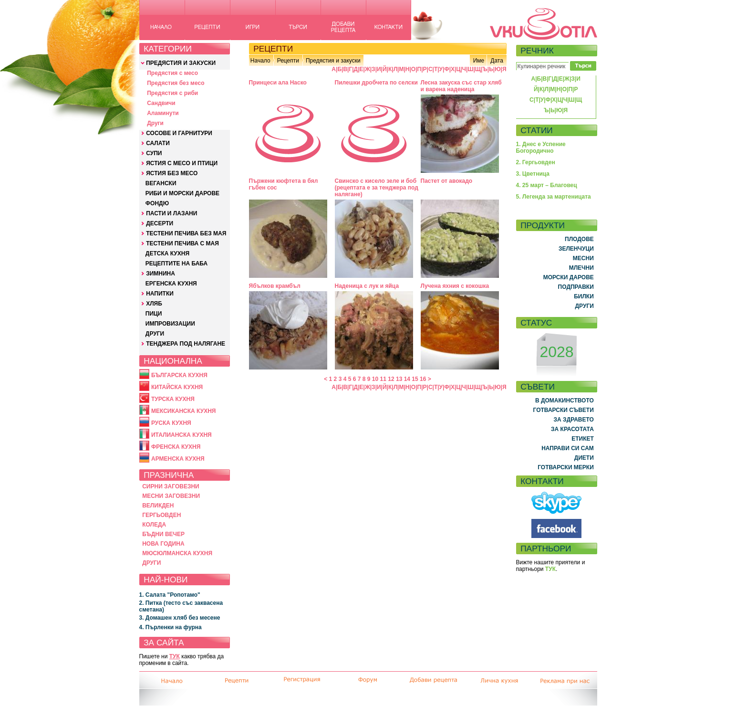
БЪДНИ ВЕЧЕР (163, 534)
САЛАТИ (158, 143)
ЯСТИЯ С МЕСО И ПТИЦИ (182, 163)
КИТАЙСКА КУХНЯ (177, 387)
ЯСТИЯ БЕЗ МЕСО (171, 173)
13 (399, 379)
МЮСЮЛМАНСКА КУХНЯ (177, 553)
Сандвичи (161, 103)
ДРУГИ (154, 333)
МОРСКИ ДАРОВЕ (568, 277)
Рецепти (288, 60)
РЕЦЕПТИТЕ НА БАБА (176, 263)
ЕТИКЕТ (582, 438)
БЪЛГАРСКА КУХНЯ (179, 375)
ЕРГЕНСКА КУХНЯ (171, 283)
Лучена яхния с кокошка (455, 286)
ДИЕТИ (584, 457)
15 (415, 379)
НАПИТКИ (160, 293)
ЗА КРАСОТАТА (572, 429)
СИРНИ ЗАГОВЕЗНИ (170, 486)
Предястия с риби (172, 93)
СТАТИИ (536, 130)
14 (407, 379)
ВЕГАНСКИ (160, 183)
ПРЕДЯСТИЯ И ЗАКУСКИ (181, 63)
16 (423, 379)
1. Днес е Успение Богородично (541, 147)
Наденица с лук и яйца (367, 286)
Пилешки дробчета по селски (376, 82)
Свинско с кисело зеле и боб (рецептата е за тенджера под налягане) (376, 188)
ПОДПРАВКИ (576, 287)
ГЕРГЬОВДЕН (161, 515)
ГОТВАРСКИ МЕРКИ (566, 467)
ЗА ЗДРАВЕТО (574, 419)
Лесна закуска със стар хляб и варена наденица (461, 86)
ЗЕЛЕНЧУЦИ (576, 248)
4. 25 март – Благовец (546, 185)
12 (391, 379)
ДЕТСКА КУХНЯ (167, 253)
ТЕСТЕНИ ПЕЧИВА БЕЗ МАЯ (186, 233)
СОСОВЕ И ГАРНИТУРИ (179, 133)
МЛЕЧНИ (581, 267)
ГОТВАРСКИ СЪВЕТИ (563, 410)
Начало (260, 60)
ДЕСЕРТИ (159, 223)
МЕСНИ (583, 258)
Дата (496, 60)
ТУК (174, 656)
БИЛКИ (584, 296)
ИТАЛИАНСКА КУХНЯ (181, 435)
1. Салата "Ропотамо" (169, 594)
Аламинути (163, 113)
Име (479, 60)
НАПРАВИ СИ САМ (567, 448)
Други (155, 123)
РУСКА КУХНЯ (171, 423)
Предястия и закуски (333, 60)
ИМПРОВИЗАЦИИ (170, 323)
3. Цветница (533, 173)
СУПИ (154, 153)
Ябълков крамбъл (275, 286)
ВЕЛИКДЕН (158, 505)
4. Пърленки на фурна (170, 627)
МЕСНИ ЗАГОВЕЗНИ (171, 496)
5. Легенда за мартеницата (553, 196)
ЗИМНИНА (160, 273)
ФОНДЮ (157, 203)
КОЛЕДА (154, 524)
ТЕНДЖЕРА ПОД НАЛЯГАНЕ (185, 343)
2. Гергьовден (535, 162)
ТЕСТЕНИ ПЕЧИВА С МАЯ (182, 243)
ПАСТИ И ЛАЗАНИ (171, 213)
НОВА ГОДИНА (163, 543)
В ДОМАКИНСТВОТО (564, 400)
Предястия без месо (175, 83)
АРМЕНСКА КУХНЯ (178, 458)
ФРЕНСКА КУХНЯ (175, 446)
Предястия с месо (172, 73)
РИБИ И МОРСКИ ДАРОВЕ (182, 193)
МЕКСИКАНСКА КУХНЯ (183, 411)
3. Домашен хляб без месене (179, 617)
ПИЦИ (153, 313)
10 (375, 379)
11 (383, 379)
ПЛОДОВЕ (579, 239)
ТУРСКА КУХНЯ (173, 399)
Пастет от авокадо (447, 181)
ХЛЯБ (154, 303)
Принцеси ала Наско (278, 82)
